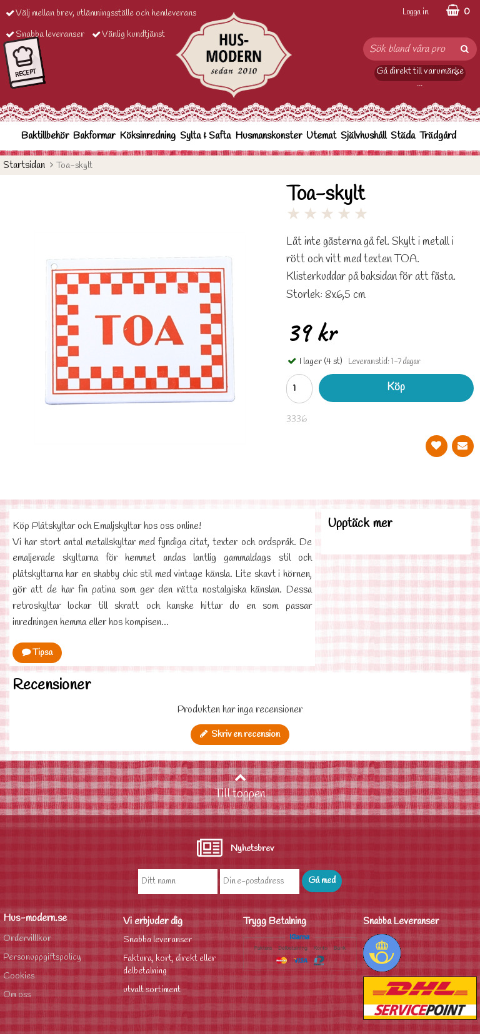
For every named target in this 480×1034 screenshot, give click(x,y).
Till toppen (240, 786)
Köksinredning (147, 135)
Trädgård (437, 135)
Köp (396, 387)
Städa (403, 135)
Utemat (321, 135)
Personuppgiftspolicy (42, 957)
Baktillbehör (45, 135)
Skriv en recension (240, 735)
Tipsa (37, 653)
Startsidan (24, 165)
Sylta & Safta (205, 135)
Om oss (17, 995)
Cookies (18, 976)
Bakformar (94, 135)
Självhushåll (363, 135)
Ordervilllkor (27, 939)
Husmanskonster (268, 135)
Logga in (415, 12)
